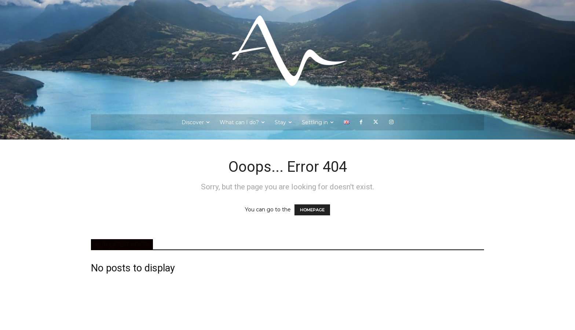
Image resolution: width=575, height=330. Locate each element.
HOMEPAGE (312, 209)
